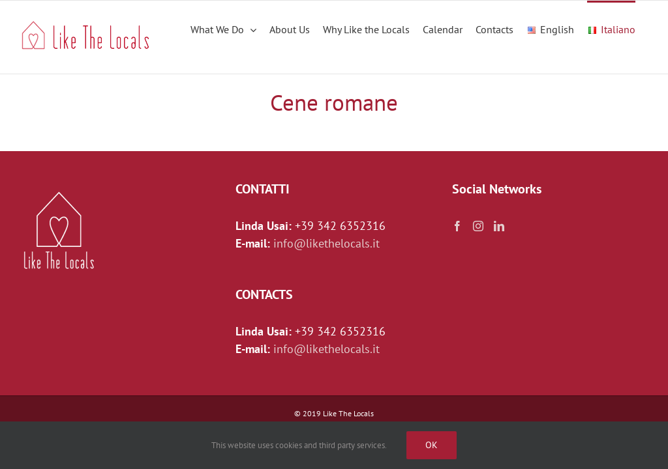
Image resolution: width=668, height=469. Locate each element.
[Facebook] (457, 226)
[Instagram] (478, 226)
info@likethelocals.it (326, 243)
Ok (431, 445)
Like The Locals (348, 413)
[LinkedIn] (499, 226)
